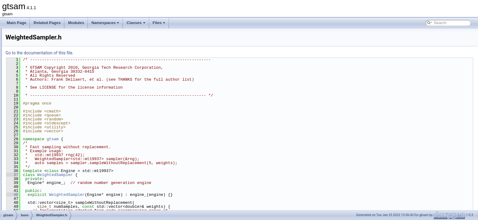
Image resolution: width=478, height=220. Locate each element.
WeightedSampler (131, 175)
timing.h (36, 48)
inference (32, 149)
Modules (76, 22)
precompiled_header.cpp (45, 209)
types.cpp (37, 62)
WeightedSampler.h (46, 122)
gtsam (129, 139)
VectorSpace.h (42, 102)
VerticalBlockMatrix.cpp (49, 109)
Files (159, 22)
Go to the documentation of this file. (116, 52)
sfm (28, 183)
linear (29, 156)
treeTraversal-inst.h (45, 55)
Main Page (16, 22)
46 (89, 194)
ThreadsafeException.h (48, 35)
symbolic (32, 196)
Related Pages (47, 22)
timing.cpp (38, 41)
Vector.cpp (38, 88)
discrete (31, 136)
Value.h (36, 82)
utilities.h (37, 75)
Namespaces (105, 22)
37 (89, 175)
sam (28, 176)
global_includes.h (39, 203)
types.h (36, 68)
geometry (32, 142)
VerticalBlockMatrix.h (47, 115)
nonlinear (32, 169)
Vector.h (36, 95)
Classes (136, 22)
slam (29, 189)
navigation (33, 162)
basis (29, 129)
